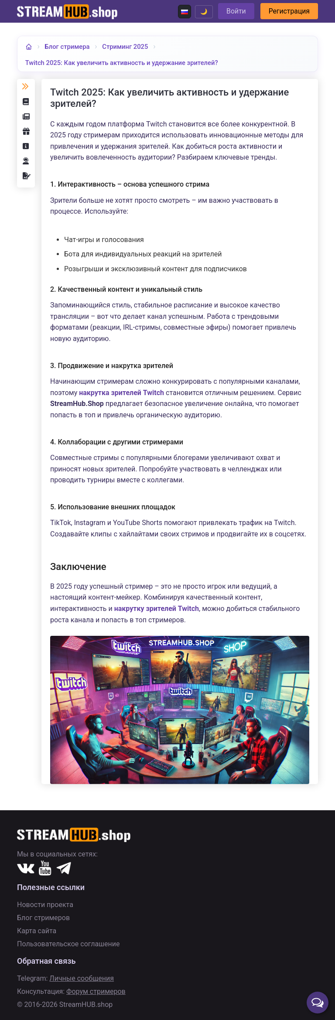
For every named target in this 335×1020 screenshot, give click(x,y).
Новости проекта (45, 905)
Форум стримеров (96, 991)
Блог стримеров (43, 918)
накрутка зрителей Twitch (121, 393)
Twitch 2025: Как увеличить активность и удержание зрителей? (124, 63)
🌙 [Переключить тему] (201, 11)
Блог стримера (67, 46)
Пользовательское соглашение (68, 944)
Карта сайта (36, 931)
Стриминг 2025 (126, 46)
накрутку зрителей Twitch (156, 609)
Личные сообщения (81, 978)
